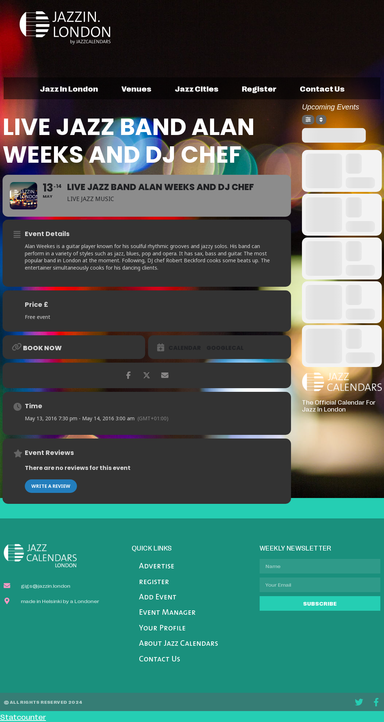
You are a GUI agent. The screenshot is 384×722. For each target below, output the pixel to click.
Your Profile (162, 628)
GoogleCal (225, 348)
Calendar (184, 348)
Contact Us (159, 659)
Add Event (158, 597)
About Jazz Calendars (178, 644)
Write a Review (50, 486)
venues (136, 88)
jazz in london (69, 88)
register (259, 88)
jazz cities (196, 88)
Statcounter (23, 716)
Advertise (156, 566)
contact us (322, 88)
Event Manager (167, 613)
